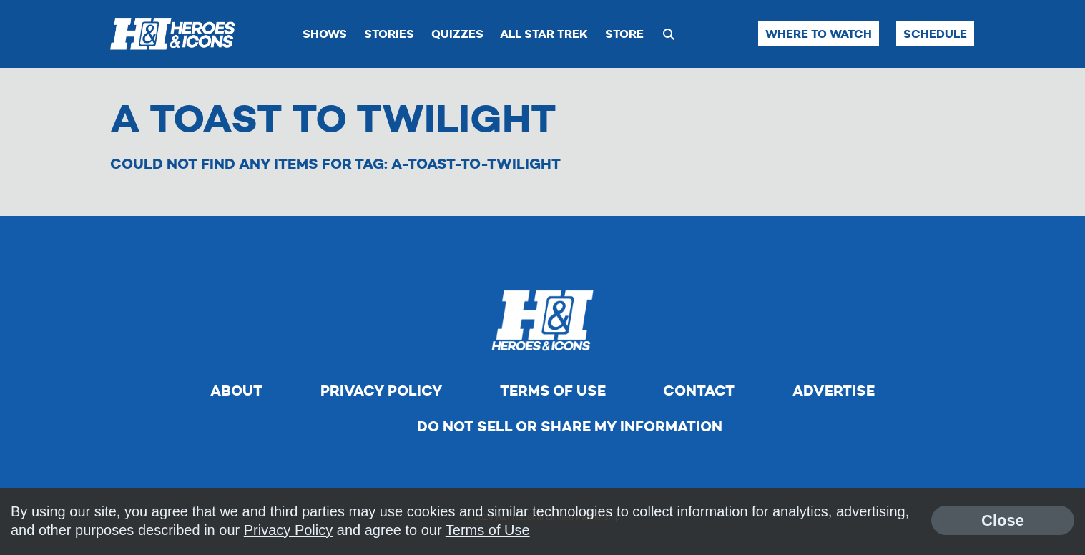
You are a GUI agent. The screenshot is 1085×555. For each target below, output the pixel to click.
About (236, 390)
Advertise (833, 390)
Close (1002, 520)
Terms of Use (553, 390)
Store (624, 33)
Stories (389, 33)
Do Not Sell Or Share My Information (569, 426)
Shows (325, 33)
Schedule (935, 33)
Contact (699, 390)
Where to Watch (818, 33)
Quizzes (457, 33)
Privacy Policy (381, 390)
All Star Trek (544, 33)
